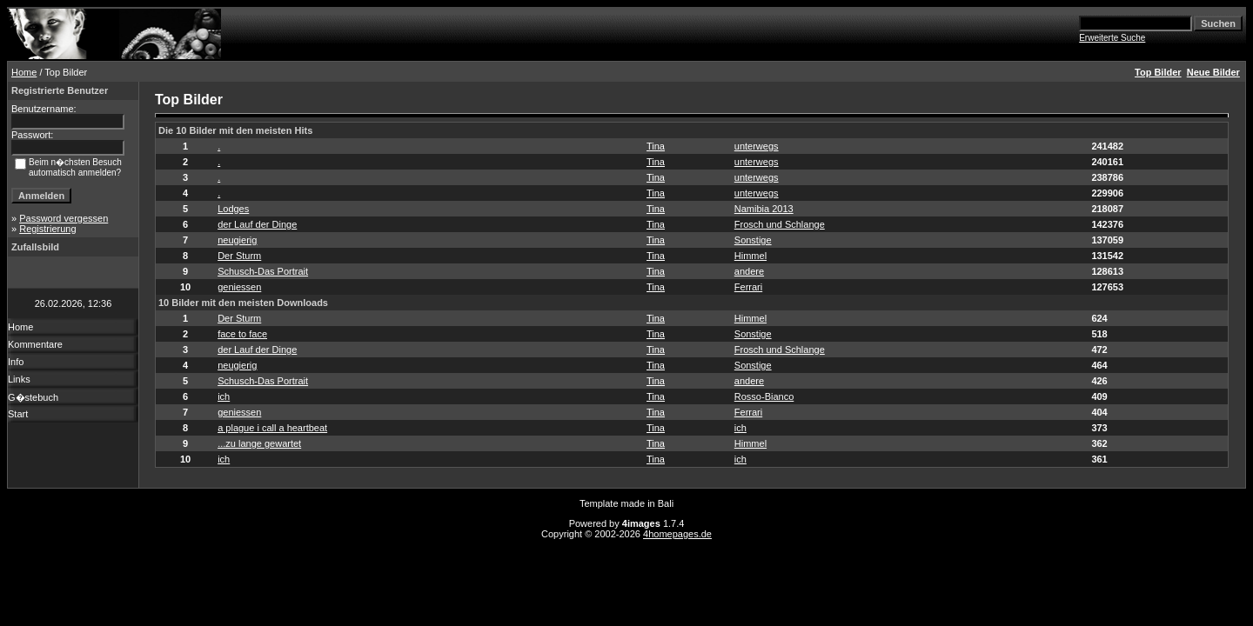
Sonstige (753, 240)
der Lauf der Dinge (257, 224)
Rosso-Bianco (764, 396)
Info (15, 361)
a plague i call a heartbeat (272, 428)
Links (19, 379)
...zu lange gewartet (259, 443)
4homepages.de (677, 534)
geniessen (239, 287)
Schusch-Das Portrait (263, 271)
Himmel (750, 255)
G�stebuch (33, 397)
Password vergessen (63, 218)
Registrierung (47, 228)
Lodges (233, 208)
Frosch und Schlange (779, 224)
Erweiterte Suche (1112, 38)
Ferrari (748, 287)
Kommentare (35, 344)
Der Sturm (239, 255)
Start (18, 414)
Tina (656, 146)
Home (24, 72)
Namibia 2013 (764, 208)
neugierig (237, 240)
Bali (665, 503)
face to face (242, 334)
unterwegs (756, 146)
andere (749, 271)
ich (224, 396)
